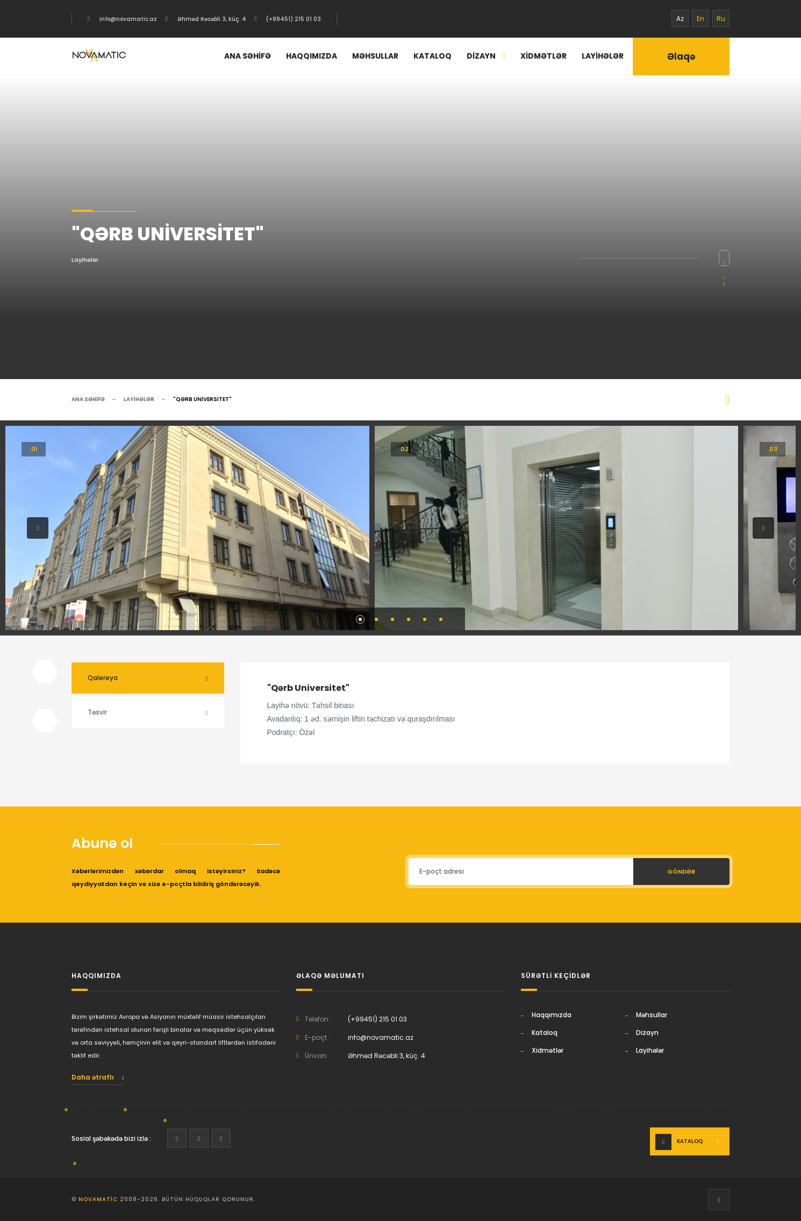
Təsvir (97, 712)
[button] (37, 528)
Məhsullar (375, 56)
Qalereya (103, 677)
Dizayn (486, 56)
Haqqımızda (311, 56)
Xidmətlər (543, 56)
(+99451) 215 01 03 (292, 19)
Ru (721, 18)
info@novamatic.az (127, 19)
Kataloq (432, 56)
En (700, 18)
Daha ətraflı (97, 1077)
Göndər (681, 871)
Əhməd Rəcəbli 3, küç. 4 (211, 19)
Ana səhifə (247, 56)
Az (680, 18)
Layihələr (603, 56)
